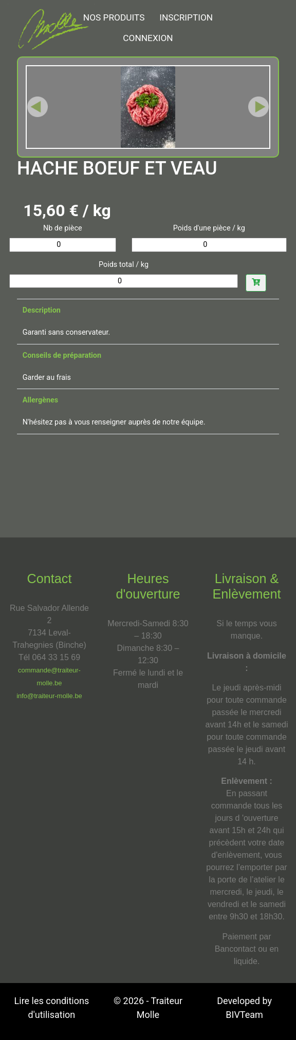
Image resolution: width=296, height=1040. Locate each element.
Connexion (148, 38)
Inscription (186, 17)
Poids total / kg (124, 264)
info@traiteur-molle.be (49, 696)
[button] (37, 107)
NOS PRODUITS (114, 17)
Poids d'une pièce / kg (209, 228)
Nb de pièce (62, 228)
